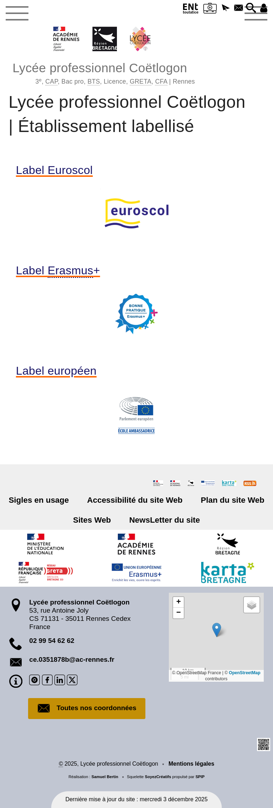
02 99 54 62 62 (51, 640)
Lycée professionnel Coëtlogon (103, 72)
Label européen (56, 370)
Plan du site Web (232, 500)
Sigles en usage (39, 500)
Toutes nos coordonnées (86, 708)
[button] (225, 8)
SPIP (200, 777)
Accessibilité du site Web (134, 500)
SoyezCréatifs (158, 777)
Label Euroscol (54, 170)
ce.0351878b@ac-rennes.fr (71, 659)
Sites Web (92, 520)
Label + (58, 270)
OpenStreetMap (245, 672)
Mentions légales (191, 764)
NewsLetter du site (164, 520)
